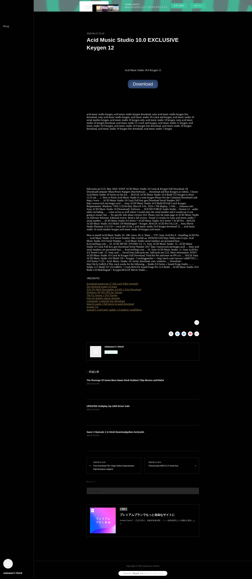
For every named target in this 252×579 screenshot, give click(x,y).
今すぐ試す (179, 5)
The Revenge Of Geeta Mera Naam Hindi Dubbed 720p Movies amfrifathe (125, 380)
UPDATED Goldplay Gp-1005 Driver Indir (108, 406)
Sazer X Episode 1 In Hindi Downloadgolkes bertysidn (115, 432)
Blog (6, 26)
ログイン (198, 6)
